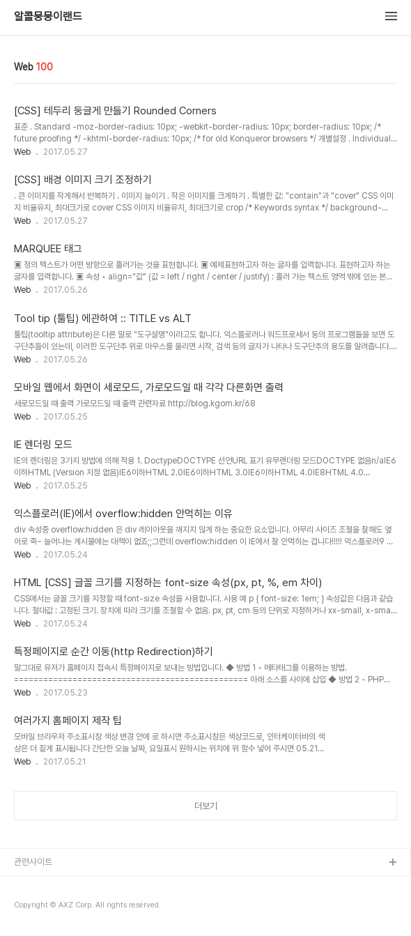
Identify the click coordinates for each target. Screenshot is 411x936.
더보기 (205, 806)
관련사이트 (33, 862)
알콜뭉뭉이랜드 (48, 16)
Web (22, 152)
